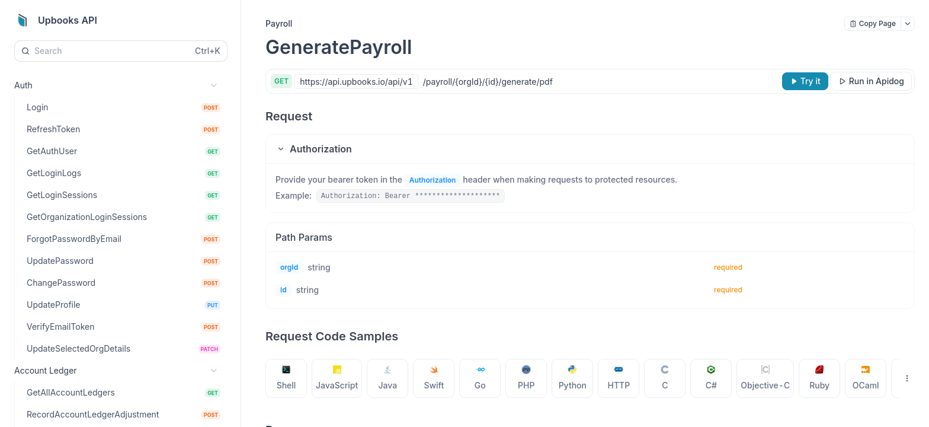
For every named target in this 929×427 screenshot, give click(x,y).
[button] (590, 149)
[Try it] (805, 81)
